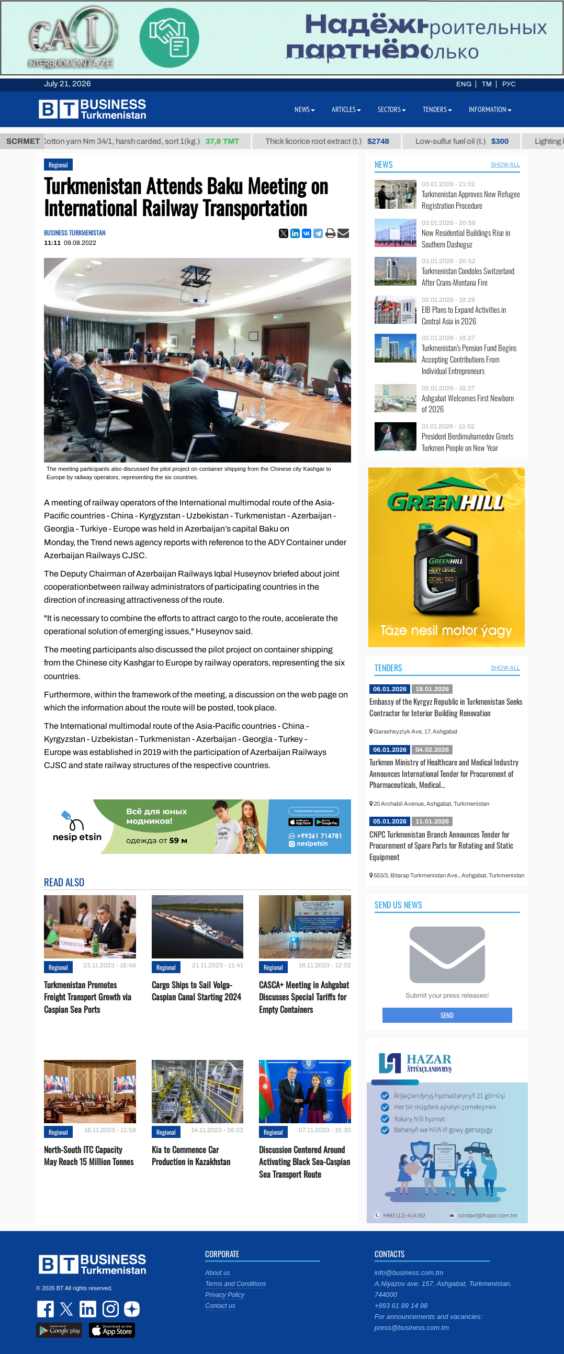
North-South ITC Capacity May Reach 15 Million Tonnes (88, 1156)
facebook (46, 1309)
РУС (509, 84)
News (384, 164)
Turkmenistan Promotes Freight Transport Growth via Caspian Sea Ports (87, 997)
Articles (346, 109)
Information (490, 109)
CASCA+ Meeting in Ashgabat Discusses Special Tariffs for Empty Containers (304, 997)
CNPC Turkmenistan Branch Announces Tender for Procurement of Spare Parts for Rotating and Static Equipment (441, 845)
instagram (109, 1309)
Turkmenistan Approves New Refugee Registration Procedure (471, 199)
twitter (67, 1309)
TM (487, 84)
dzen (130, 1309)
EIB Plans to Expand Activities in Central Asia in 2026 (464, 315)
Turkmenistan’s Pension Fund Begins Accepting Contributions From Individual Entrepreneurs (469, 359)
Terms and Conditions (235, 1284)
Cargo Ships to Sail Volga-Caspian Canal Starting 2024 (196, 991)
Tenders (388, 667)
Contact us (220, 1306)
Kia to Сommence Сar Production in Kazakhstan (191, 1156)
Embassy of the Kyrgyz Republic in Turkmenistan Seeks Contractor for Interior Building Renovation (446, 706)
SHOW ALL (505, 164)
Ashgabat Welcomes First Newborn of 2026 (468, 403)
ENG (463, 84)
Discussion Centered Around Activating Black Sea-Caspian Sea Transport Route (304, 1162)
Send (447, 1015)
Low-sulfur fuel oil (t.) (471, 141)
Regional (58, 164)
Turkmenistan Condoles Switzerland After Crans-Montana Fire (468, 276)
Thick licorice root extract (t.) (337, 141)
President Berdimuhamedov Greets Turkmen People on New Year (467, 442)
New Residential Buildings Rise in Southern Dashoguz (466, 238)
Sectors (392, 109)
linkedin (88, 1309)
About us (217, 1273)
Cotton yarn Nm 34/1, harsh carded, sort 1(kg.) (149, 141)
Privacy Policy (224, 1295)
